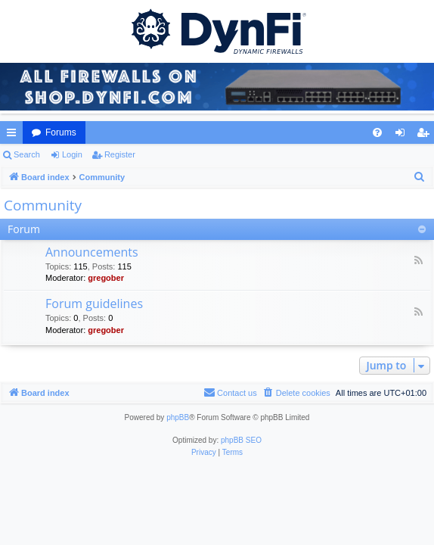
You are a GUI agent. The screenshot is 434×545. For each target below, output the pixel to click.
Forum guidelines (94, 303)
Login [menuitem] (403, 135)
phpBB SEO (241, 440)
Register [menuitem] (426, 135)
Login (72, 154)
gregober (106, 277)
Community (43, 205)
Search (27, 154)
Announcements (91, 252)
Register (119, 154)
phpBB (177, 417)
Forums (60, 132)
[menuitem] (377, 132)
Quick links (14, 135)
